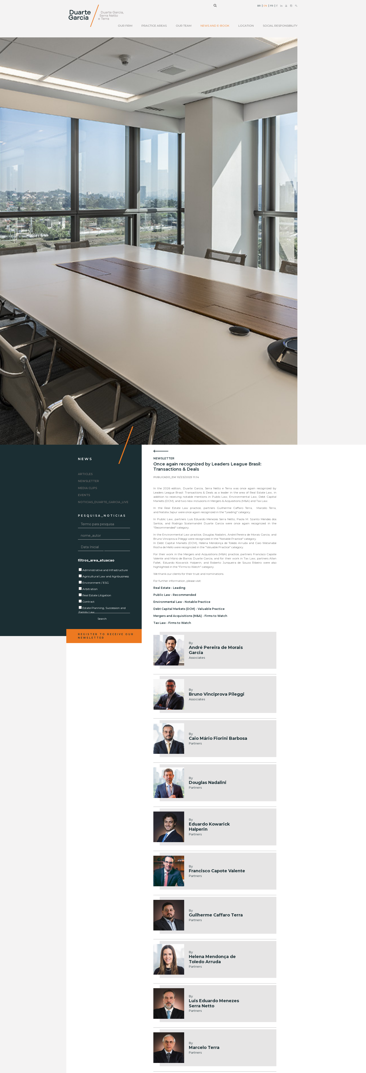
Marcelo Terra (204, 1047)
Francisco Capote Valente (217, 870)
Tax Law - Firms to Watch (172, 623)
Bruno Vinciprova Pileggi (216, 694)
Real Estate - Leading (169, 588)
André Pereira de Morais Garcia (216, 650)
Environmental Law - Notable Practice (181, 602)
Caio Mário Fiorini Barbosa (218, 738)
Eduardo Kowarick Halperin (209, 827)
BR (258, 6)
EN (265, 6)
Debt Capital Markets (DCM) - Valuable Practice (189, 609)
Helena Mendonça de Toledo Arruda (212, 959)
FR (271, 6)
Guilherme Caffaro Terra (216, 915)
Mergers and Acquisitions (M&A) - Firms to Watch (190, 616)
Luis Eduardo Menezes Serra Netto (214, 1003)
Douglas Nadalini (207, 782)
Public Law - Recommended (174, 595)
